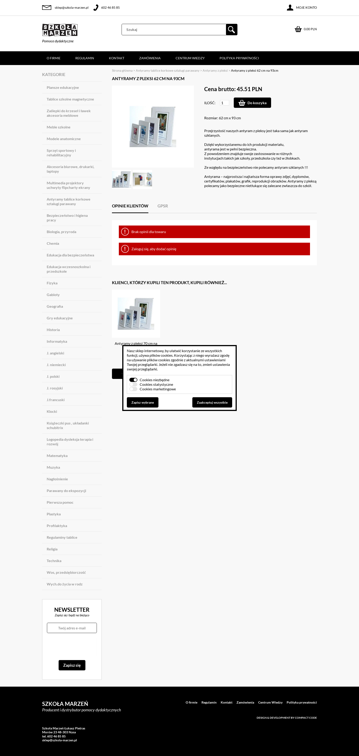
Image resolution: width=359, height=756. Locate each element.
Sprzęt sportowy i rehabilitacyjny (61, 152)
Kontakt (116, 58)
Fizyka (52, 283)
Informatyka (57, 341)
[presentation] (72, 646)
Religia (52, 549)
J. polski (53, 376)
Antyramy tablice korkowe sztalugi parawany (68, 201)
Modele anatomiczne (64, 138)
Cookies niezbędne (154, 380)
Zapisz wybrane (142, 402)
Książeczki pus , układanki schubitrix (68, 425)
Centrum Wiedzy (190, 58)
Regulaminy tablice (62, 537)
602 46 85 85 (110, 7)
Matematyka (57, 455)
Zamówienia (150, 58)
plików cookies (161, 355)
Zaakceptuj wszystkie (212, 402)
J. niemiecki (56, 364)
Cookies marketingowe (158, 389)
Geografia (55, 306)
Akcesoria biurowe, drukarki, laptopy (70, 168)
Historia (53, 329)
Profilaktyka (57, 525)
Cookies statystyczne (156, 384)
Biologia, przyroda (61, 231)
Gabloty (53, 294)
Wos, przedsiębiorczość (66, 572)
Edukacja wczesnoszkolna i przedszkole (68, 268)
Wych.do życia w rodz (65, 584)
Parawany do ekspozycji (66, 490)
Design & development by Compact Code (287, 717)
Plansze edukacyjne (63, 87)
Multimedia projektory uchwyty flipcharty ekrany (68, 185)
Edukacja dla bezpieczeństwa (70, 255)
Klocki (52, 411)
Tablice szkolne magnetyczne (70, 99)
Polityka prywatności (239, 58)
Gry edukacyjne (60, 318)
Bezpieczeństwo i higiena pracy (67, 217)
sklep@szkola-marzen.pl (72, 7)
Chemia (53, 243)
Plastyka (54, 514)
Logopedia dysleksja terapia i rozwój (70, 441)
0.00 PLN (310, 29)
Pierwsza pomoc (60, 502)
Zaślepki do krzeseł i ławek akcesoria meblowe (69, 113)
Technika (54, 560)
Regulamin (84, 58)
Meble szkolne (59, 127)
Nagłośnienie (57, 479)
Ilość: (209, 103)
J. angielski (55, 353)
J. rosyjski (55, 388)
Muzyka (53, 467)
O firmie (53, 58)
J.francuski (56, 399)
